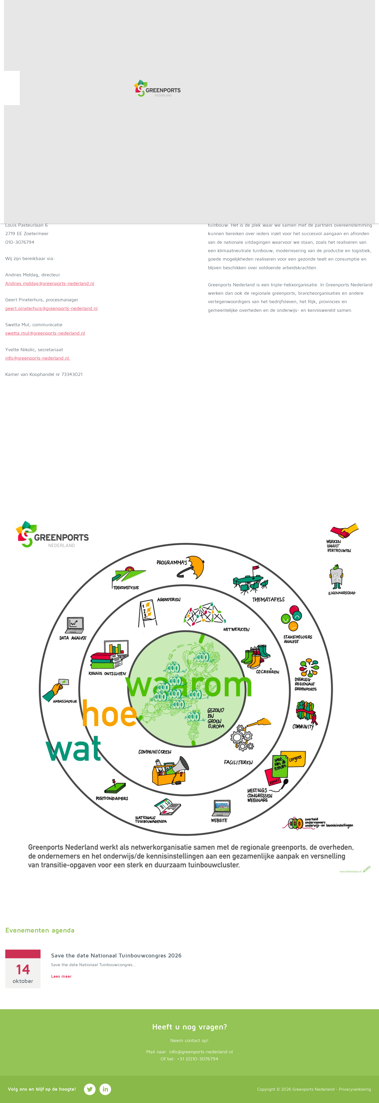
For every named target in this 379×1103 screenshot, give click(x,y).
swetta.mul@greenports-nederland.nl (45, 333)
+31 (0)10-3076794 (197, 1059)
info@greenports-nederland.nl (38, 358)
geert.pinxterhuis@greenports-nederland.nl (51, 308)
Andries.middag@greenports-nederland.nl (49, 283)
